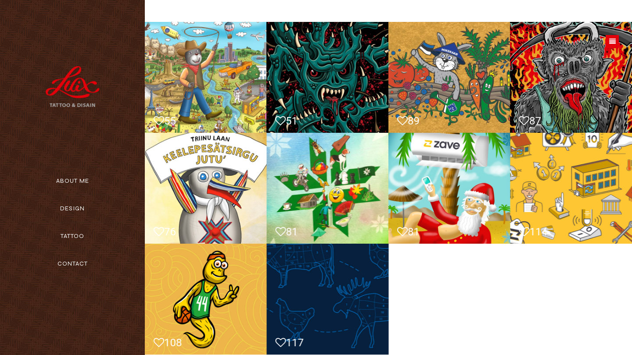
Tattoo (72, 236)
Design (72, 208)
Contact (72, 263)
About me (72, 181)
